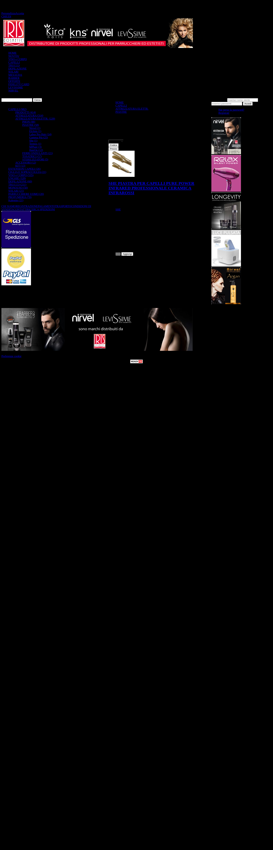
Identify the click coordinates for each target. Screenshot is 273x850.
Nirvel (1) (34, 128)
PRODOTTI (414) (25, 112)
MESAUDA (15, 74)
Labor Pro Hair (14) (40, 134)
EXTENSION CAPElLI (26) (24, 168)
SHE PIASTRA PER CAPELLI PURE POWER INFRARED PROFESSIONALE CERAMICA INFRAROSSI (151, 188)
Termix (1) (35, 143)
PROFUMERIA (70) (20, 197)
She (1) (33, 140)
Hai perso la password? (231, 109)
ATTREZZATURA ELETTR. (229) (35, 118)
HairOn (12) (36, 150)
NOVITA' (13, 56)
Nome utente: (219, 99)
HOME (12, 52)
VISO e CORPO (17, 59)
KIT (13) (20, 165)
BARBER (14, 78)
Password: (264, 99)
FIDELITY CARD (18, 84)
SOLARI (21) (16, 190)
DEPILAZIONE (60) (20, 181)
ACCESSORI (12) (25, 162)
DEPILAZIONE (17, 68)
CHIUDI (6, 16)
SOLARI (13, 71)
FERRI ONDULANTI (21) (37, 153)
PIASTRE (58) (30, 124)
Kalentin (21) (15, 200)
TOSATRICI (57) (32, 156)
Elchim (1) (35, 131)
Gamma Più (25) (38, 137)
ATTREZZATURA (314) (29, 115)
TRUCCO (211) (17, 184)
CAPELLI (14, 62)
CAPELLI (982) (17, 109)
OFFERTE (14, 81)
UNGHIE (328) (17, 178)
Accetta (19, 13)
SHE (118, 209)
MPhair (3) (35, 146)
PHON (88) (28, 121)
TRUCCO (14, 65)
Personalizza (8, 13)
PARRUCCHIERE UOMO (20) (26, 194)
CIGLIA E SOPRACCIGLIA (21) (27, 172)
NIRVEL (13, 90)
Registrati (223, 112)
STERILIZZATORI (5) (35, 159)
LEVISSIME (15, 87)
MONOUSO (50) (18, 187)
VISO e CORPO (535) (20, 175)
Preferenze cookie (11, 356)
